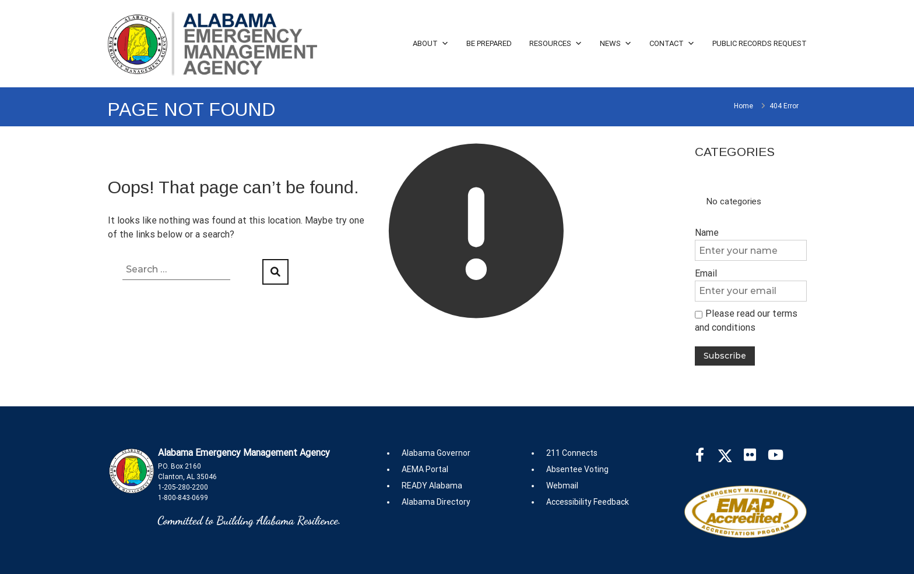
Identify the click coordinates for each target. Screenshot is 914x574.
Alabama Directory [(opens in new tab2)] (436, 501)
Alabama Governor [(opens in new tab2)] (436, 453)
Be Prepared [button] (489, 43)
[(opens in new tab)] (705, 457)
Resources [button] (555, 43)
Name (707, 232)
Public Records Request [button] (759, 43)
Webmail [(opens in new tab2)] (562, 485)
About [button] (431, 43)
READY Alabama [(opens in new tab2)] (432, 485)
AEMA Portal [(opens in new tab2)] (425, 469)
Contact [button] (672, 43)
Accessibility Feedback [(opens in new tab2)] (587, 501)
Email (706, 273)
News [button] (616, 43)
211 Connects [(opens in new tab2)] (571, 453)
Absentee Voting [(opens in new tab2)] (577, 469)
